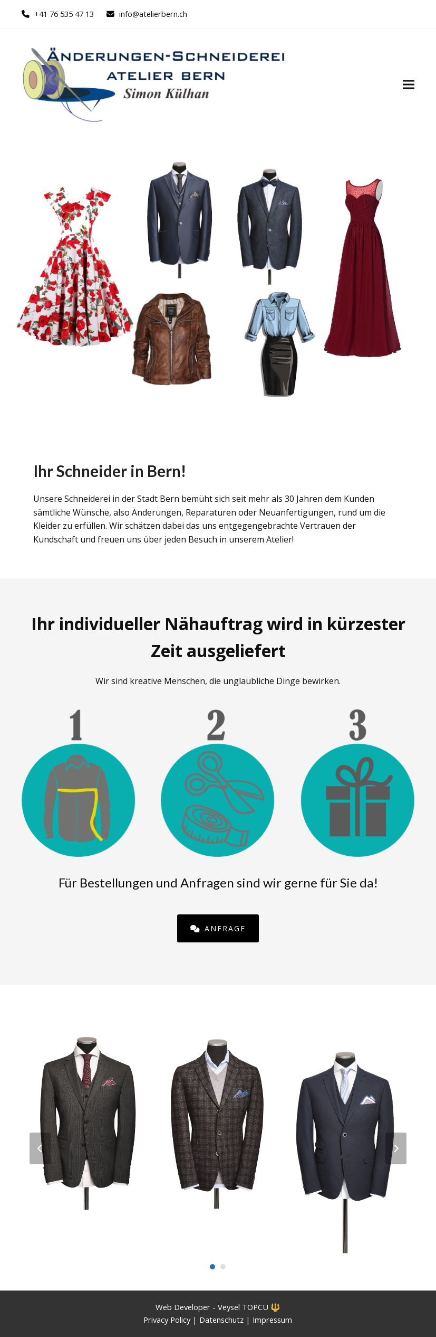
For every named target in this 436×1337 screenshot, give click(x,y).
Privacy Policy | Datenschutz (194, 1319)
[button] (408, 84)
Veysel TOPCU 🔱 (249, 1307)
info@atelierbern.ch (153, 13)
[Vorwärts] (395, 1148)
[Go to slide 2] (223, 1266)
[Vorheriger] (40, 1148)
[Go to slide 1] (212, 1266)
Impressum (272, 1319)
